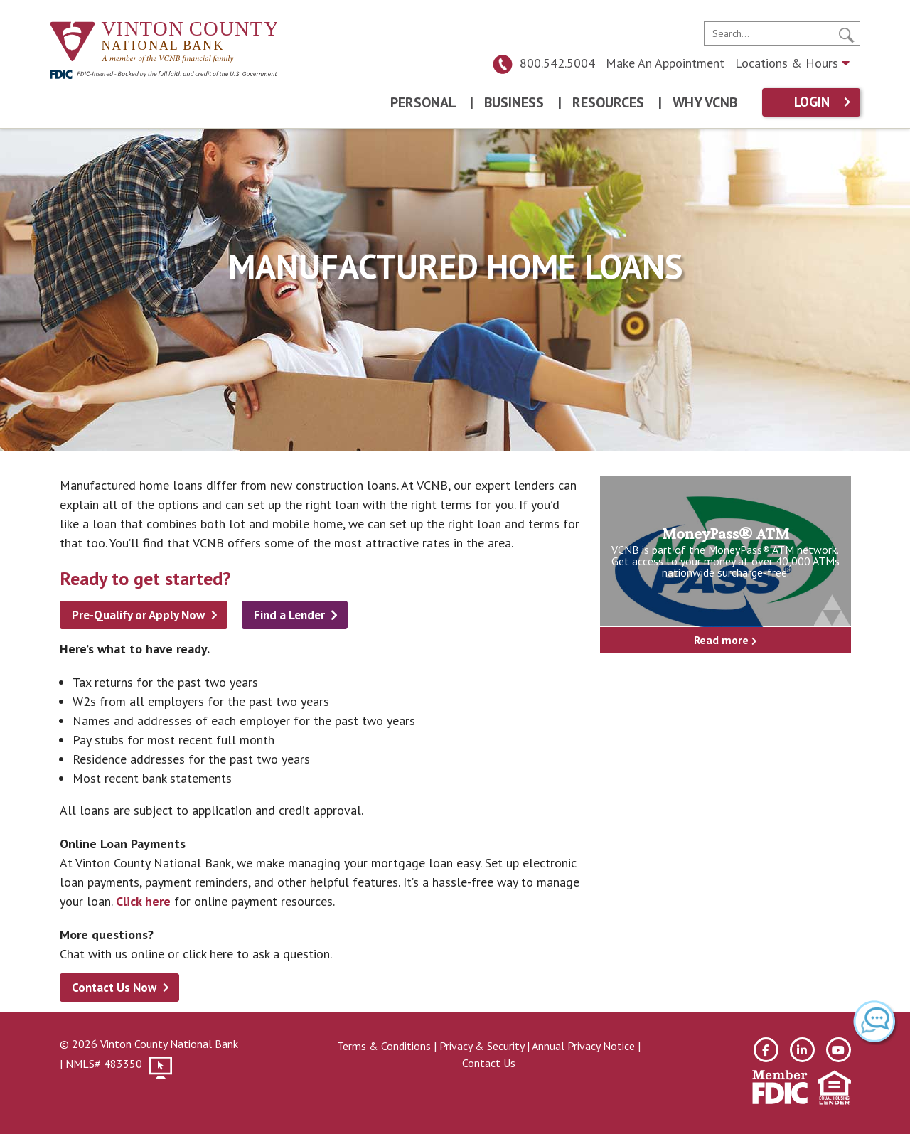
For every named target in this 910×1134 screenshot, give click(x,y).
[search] (782, 33)
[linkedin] (802, 1049)
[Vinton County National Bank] (163, 43)
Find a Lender (289, 615)
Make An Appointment (665, 63)
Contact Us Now (114, 987)
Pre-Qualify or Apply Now (138, 615)
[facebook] (766, 1049)
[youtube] (838, 1049)
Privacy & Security (481, 1046)
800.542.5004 (543, 63)
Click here (143, 901)
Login (812, 102)
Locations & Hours (792, 63)
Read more (725, 640)
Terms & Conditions (384, 1046)
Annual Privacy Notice (583, 1046)
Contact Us (488, 1063)
